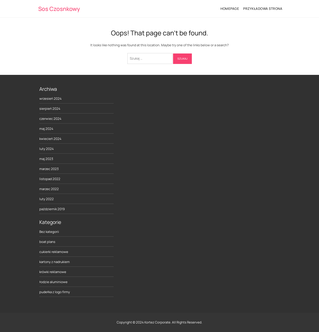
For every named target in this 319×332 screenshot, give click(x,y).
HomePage (229, 8)
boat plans (47, 241)
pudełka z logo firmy (54, 292)
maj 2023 (46, 159)
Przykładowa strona (262, 8)
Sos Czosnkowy (59, 9)
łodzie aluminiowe (53, 282)
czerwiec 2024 (50, 118)
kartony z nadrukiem (54, 262)
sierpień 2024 (49, 108)
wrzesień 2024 (50, 98)
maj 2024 (46, 128)
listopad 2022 (49, 179)
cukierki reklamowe (53, 251)
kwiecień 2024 (50, 138)
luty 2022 (46, 199)
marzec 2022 (49, 189)
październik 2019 (52, 209)
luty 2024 (46, 148)
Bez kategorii (49, 231)
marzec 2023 (49, 169)
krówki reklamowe (52, 272)
